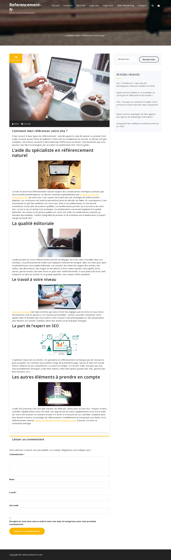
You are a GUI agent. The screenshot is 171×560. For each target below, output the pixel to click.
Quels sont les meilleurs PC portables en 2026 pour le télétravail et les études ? (135, 94)
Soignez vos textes (21, 311)
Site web (13, 505)
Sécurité (81, 5)
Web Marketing (125, 5)
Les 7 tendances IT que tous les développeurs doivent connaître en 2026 (135, 84)
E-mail (13, 492)
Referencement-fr (25, 7)
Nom (12, 479)
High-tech (108, 5)
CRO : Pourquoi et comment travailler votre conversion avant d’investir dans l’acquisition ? (137, 105)
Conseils (68, 5)
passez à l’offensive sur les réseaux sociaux (55, 420)
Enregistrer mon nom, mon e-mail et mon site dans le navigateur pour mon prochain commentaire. (52, 523)
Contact (142, 5)
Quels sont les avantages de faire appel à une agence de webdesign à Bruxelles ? (136, 115)
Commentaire (17, 454)
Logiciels (94, 5)
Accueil (56, 5)
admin (15, 124)
